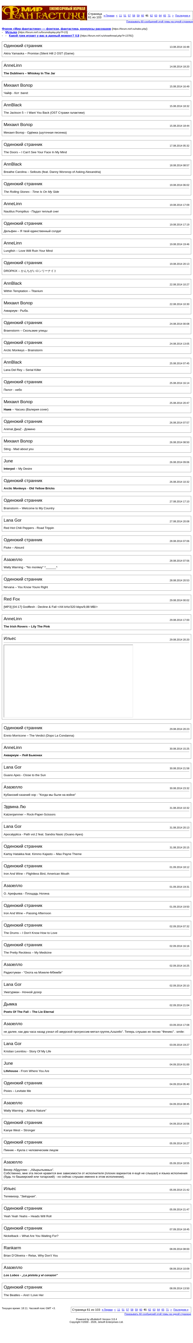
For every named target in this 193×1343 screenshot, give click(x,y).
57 (129, 15)
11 (120, 15)
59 (138, 15)
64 (160, 15)
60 (142, 15)
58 (133, 15)
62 (151, 15)
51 (124, 15)
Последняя (182, 15)
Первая (108, 15)
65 (164, 15)
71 (169, 15)
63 (155, 15)
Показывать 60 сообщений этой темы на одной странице (159, 21)
